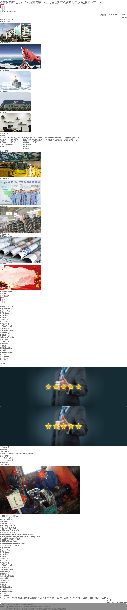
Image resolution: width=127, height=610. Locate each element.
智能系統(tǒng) (60, 138)
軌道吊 (2, 146)
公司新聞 (3, 350)
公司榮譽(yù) (4, 315)
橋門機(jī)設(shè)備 (17, 138)
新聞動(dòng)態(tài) (6, 236)
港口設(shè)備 (4, 138)
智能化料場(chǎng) (71, 140)
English (124, 17)
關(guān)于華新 (5, 21)
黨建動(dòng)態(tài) (6, 352)
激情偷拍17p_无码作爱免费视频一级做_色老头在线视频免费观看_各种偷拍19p (50, 2)
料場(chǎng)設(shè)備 (72, 138)
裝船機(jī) (3, 142)
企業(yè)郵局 (123, 602)
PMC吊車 (26, 146)
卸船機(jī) (3, 140)
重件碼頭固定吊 (28, 144)
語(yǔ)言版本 (4, 359)
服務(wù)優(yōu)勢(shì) (7, 526)
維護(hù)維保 (4, 343)
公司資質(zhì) (4, 313)
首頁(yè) (13, 453)
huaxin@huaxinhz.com (14, 539)
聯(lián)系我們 (4, 296)
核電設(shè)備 (27, 138)
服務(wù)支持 (4, 151)
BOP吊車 (26, 148)
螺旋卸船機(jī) (37, 140)
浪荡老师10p (16, 609)
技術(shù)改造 (4, 341)
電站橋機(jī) (14, 140)
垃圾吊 (35, 142)
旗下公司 (3, 317)
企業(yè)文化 (4, 319)
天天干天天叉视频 (6, 609)
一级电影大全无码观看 (28, 609)
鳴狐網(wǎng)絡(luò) (101, 598)
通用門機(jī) (14, 144)
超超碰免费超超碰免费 (59, 609)
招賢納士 (3, 293)
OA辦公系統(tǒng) (112, 602)
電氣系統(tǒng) (51, 138)
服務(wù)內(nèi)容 (6, 523)
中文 (123, 15)
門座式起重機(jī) (5, 144)
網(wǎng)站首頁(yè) (6, 19)
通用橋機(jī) (14, 142)
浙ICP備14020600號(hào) (48, 598)
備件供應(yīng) (4, 346)
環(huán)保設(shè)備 (39, 138)
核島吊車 (26, 142)
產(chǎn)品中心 (5, 135)
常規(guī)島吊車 (28, 140)
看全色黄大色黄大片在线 (44, 609)
